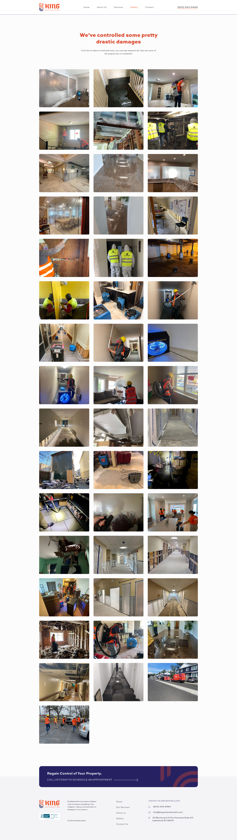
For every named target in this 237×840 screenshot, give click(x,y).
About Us (102, 7)
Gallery (134, 7)
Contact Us (122, 824)
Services (118, 7)
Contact (149, 7)
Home (86, 7)
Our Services (123, 807)
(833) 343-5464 (187, 7)
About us (121, 813)
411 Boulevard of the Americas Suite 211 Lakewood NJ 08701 (170, 819)
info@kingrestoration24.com (165, 812)
